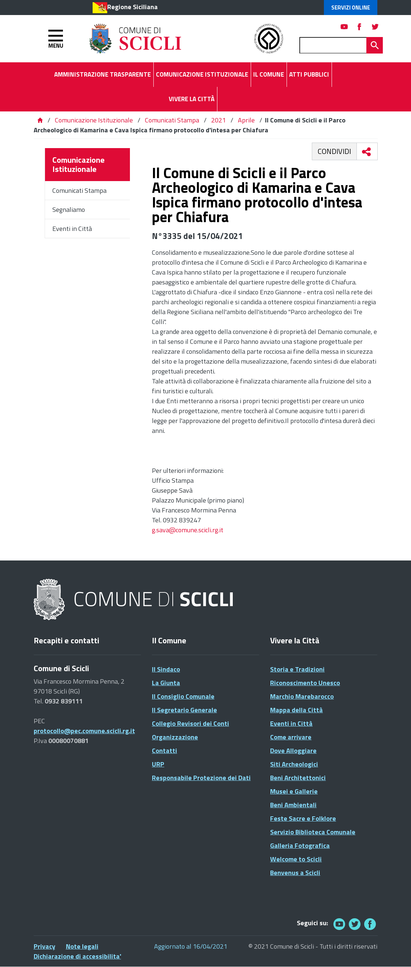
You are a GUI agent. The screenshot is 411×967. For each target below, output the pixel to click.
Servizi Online (350, 7)
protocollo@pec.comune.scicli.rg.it (84, 731)
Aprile (246, 120)
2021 (218, 120)
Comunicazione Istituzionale (94, 120)
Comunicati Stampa (172, 120)
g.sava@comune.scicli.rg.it (187, 530)
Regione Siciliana (132, 7)
